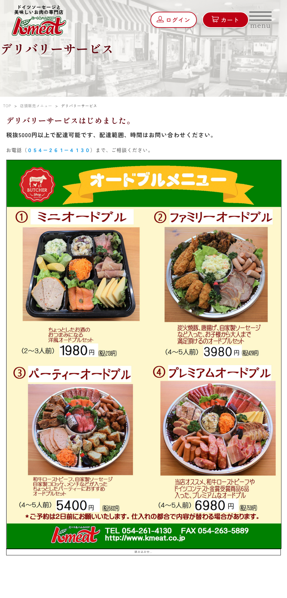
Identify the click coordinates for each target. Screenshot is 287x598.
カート (225, 19)
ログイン (173, 19)
